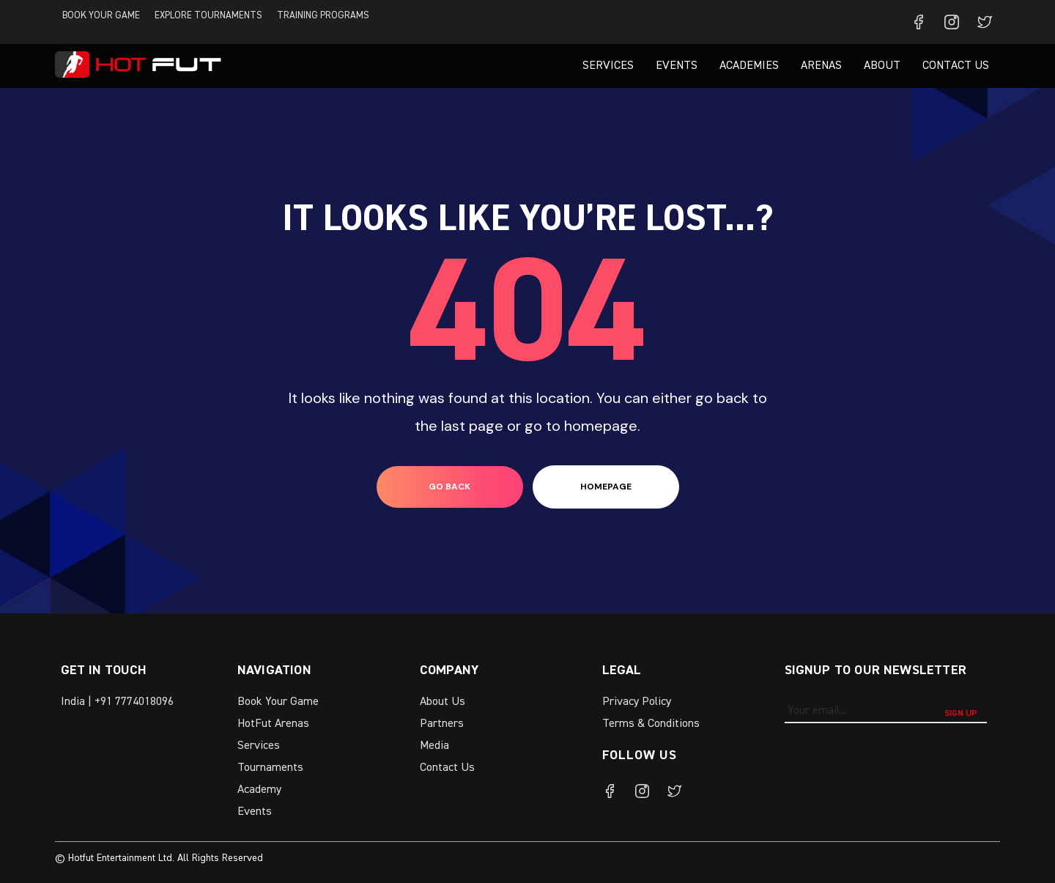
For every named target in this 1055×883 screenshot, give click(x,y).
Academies (749, 66)
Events (676, 66)
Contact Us (955, 66)
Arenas (821, 66)
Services (608, 66)
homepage (606, 486)
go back (449, 486)
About (882, 66)
